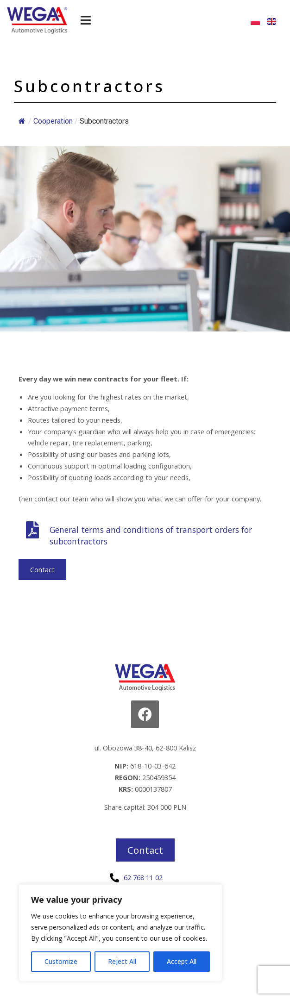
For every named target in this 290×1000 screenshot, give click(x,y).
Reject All (122, 961)
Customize (60, 961)
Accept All (181, 961)
